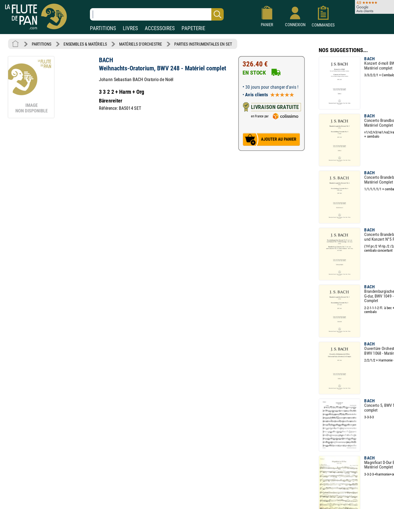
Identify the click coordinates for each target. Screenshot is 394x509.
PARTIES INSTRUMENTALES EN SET (202, 44)
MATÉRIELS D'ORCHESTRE (140, 44)
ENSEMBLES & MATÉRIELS (85, 44)
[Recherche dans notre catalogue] (157, 14)
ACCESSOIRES (160, 28)
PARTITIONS (103, 28)
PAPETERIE (193, 28)
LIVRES (130, 28)
